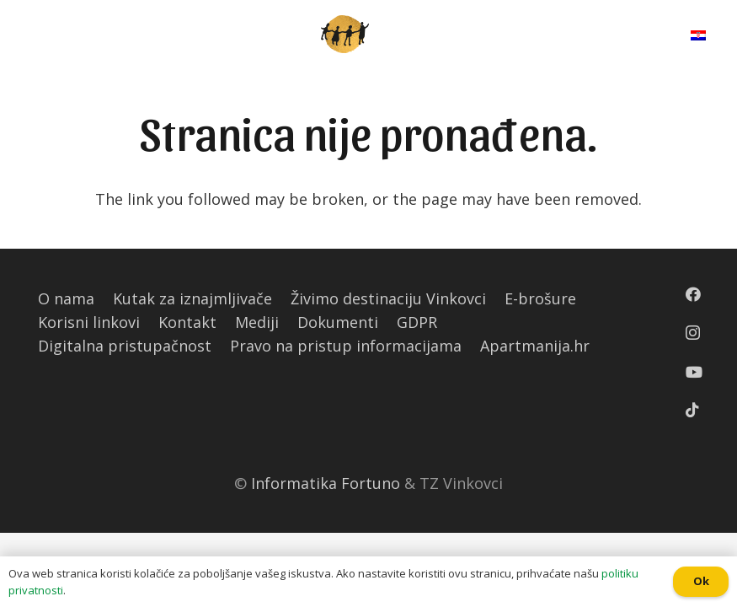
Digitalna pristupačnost (124, 346)
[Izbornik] (27, 34)
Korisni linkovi (89, 322)
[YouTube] (694, 371)
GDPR (417, 322)
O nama (66, 298)
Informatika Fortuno (325, 483)
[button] (7, 12)
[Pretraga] (637, 34)
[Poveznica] (345, 34)
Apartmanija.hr (535, 346)
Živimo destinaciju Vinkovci (388, 298)
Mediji (257, 322)
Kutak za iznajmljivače (192, 298)
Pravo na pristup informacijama (346, 346)
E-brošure (540, 298)
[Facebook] (693, 294)
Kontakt (187, 322)
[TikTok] (692, 409)
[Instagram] (693, 333)
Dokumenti (337, 322)
